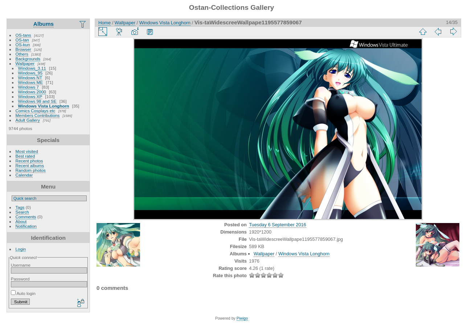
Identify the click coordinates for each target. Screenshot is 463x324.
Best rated (25, 156)
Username (20, 265)
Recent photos (29, 160)
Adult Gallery (28, 120)
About (21, 221)
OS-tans (23, 35)
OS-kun (23, 44)
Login (21, 249)
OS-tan (22, 39)
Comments (26, 216)
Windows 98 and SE (37, 101)
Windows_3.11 (32, 68)
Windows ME (30, 82)
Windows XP (30, 96)
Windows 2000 (32, 91)
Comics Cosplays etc (36, 110)
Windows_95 (30, 72)
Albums (43, 24)
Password (20, 278)
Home (104, 22)
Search (22, 212)
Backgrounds (28, 58)
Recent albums (30, 165)
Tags (20, 207)
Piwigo (242, 318)
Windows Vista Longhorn (43, 106)
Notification (26, 226)
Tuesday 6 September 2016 (277, 224)
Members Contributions (38, 115)
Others (22, 54)
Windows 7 (28, 87)
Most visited (27, 151)
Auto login (23, 293)
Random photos (31, 170)
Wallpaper (25, 63)
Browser (23, 49)
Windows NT (30, 77)
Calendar (24, 175)
